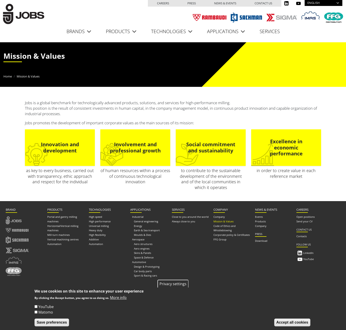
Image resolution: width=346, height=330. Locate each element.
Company (219, 216)
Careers (163, 3)
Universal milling (99, 226)
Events (259, 216)
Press (191, 3)
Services (270, 31)
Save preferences (52, 324)
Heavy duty (95, 230)
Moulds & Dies (142, 235)
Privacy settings (173, 285)
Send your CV (304, 221)
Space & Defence (144, 257)
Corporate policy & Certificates (231, 235)
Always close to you (183, 221)
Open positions (305, 216)
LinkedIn (308, 253)
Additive (94, 239)
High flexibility (97, 235)
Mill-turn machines (58, 235)
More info (118, 299)
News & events (225, 3)
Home (7, 76)
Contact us (263, 3)
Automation (54, 244)
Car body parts (143, 271)
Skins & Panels (142, 253)
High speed (95, 216)
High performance (100, 221)
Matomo (45, 313)
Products (260, 221)
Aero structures (143, 244)
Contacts (301, 236)
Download (261, 240)
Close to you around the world (190, 216)
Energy (138, 226)
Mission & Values (223, 221)
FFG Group (219, 239)
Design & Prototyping (147, 266)
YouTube (308, 259)
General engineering (146, 221)
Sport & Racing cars (145, 275)
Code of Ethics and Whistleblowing (224, 228)
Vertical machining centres (63, 239)
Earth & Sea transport (147, 230)
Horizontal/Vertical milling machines (62, 228)
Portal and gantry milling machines (62, 219)
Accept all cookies (292, 324)
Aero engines (141, 248)
